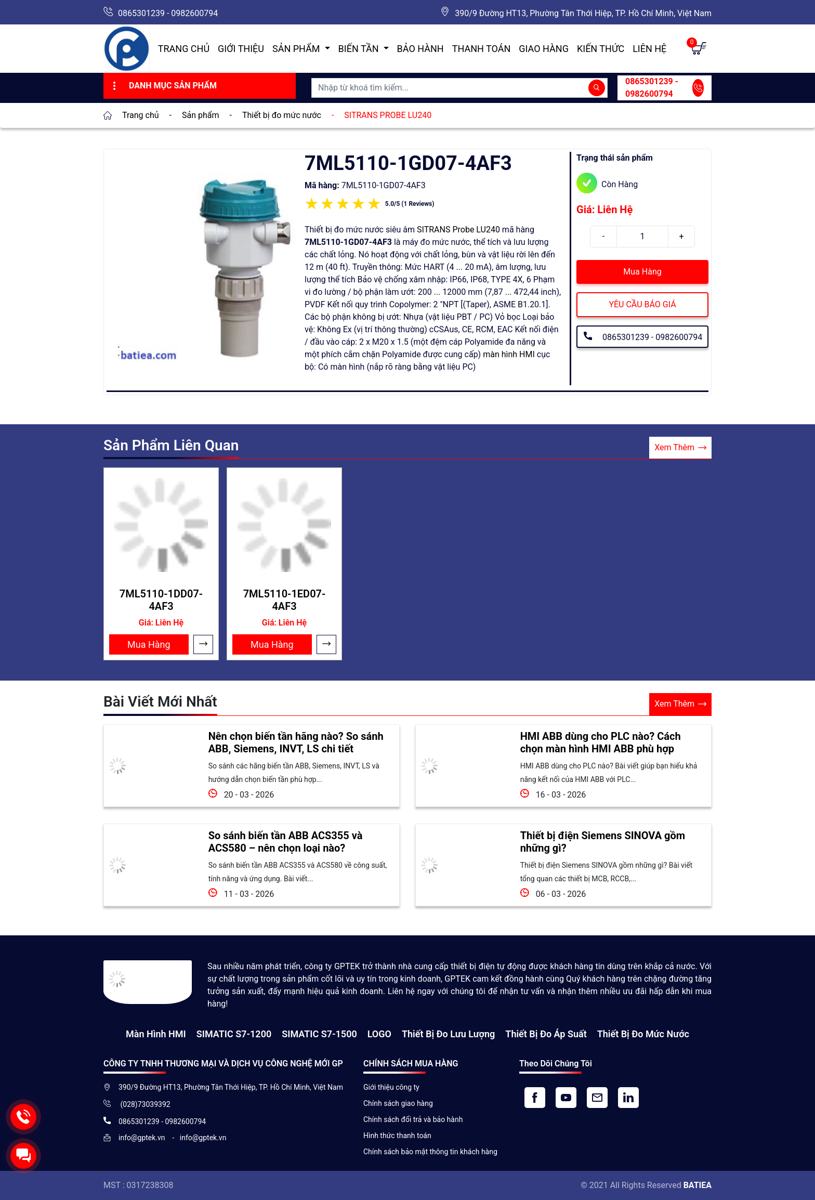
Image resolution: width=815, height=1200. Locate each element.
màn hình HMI (509, 354)
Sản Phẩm (297, 48)
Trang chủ (183, 48)
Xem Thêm (680, 448)
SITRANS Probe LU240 (458, 229)
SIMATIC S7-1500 (319, 1033)
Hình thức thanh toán (397, 1135)
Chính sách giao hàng (398, 1103)
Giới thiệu (241, 48)
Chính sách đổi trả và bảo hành (413, 1119)
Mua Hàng (642, 272)
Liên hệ (649, 48)
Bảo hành (420, 48)
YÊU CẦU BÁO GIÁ (642, 304)
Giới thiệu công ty (391, 1087)
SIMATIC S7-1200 (233, 1033)
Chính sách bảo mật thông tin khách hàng (430, 1151)
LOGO (379, 1033)
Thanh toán (481, 48)
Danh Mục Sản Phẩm (163, 86)
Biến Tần (359, 48)
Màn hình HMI (156, 1033)
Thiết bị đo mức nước (643, 1033)
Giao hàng (544, 48)
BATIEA (697, 1185)
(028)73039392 (144, 1104)
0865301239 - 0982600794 (168, 13)
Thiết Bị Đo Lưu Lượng (448, 1033)
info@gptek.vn (143, 1137)
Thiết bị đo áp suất (545, 1033)
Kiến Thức (600, 48)
